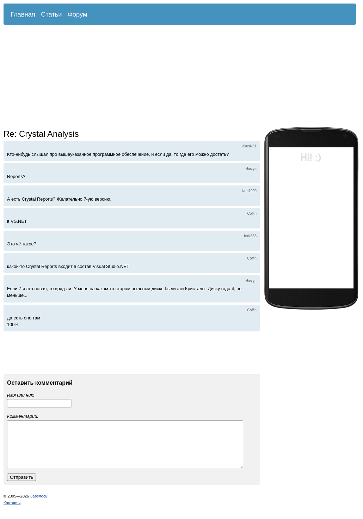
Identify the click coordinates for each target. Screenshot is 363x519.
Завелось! (39, 504)
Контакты (12, 511)
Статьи (51, 14)
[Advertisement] (137, 77)
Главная (23, 14)
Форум (77, 14)
